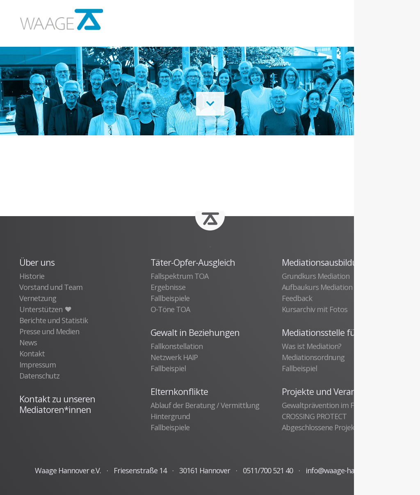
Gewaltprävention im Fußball (328, 405)
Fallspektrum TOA (179, 276)
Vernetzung (37, 298)
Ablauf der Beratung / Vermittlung (205, 405)
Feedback (297, 298)
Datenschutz (39, 376)
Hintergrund (170, 416)
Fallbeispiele (170, 298)
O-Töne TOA (170, 309)
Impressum (37, 365)
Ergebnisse (168, 287)
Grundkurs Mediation (315, 276)
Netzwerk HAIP (174, 357)
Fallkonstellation (177, 346)
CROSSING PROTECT (314, 416)
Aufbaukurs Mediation (317, 287)
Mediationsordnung (313, 357)
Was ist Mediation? (311, 346)
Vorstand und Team (50, 287)
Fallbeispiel (168, 368)
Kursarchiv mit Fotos (314, 309)
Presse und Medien (49, 331)
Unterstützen (45, 309)
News (28, 342)
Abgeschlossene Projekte (321, 427)
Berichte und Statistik (53, 320)
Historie (31, 276)
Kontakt (32, 353)
